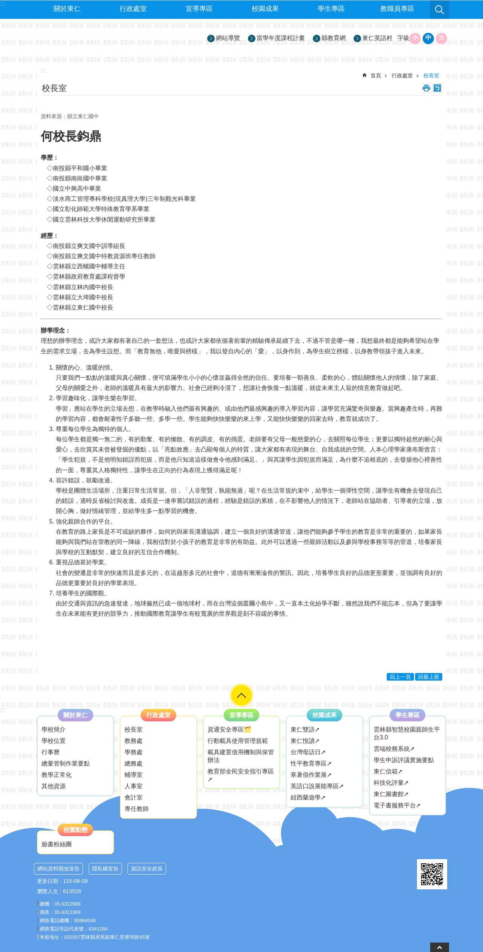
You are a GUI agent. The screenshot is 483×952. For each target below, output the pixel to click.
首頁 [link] (376, 75)
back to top (439, 947)
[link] (432, 874)
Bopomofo (437, 88)
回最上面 (428, 677)
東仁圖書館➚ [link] (391, 794)
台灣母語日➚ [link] (308, 752)
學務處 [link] (134, 752)
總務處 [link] (134, 763)
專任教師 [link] (137, 809)
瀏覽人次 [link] (47, 891)
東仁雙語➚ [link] (305, 729)
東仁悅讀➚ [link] (305, 741)
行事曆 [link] (51, 752)
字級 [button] (403, 38)
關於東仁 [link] (67, 8)
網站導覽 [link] (228, 38)
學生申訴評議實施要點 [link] (404, 760)
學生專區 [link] (331, 8)
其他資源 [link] (54, 786)
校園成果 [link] (265, 8)
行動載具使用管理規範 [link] (238, 741)
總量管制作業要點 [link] (66, 763)
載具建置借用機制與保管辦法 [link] (241, 756)
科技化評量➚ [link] (391, 782)
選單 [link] (241, 695)
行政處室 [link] (133, 8)
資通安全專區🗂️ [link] (229, 729)
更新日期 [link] (47, 881)
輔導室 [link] (134, 775)
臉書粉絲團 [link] (57, 844)
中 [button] (428, 37)
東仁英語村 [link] (377, 38)
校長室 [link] (431, 75)
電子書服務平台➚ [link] (397, 805)
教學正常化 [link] (57, 775)
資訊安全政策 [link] (147, 869)
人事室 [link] (134, 786)
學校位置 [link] (54, 741)
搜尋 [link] (439, 9)
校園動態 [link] (75, 830)
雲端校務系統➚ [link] (394, 749)
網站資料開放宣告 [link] (58, 869)
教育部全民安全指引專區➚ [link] (241, 775)
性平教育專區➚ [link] (311, 763)
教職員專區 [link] (397, 8)
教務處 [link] (134, 741)
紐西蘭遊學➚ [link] (308, 797)
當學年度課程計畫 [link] (281, 38)
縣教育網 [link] (333, 38)
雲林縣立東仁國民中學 (102, 38)
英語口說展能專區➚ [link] (317, 786)
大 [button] (441, 37)
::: (2, 710)
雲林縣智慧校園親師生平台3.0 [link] (407, 733)
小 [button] (415, 37)
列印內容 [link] (426, 88)
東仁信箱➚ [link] (388, 771)
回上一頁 (400, 677)
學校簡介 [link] (54, 729)
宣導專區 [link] (199, 8)
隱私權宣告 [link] (105, 869)
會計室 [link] (134, 797)
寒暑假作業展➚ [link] (311, 775)
